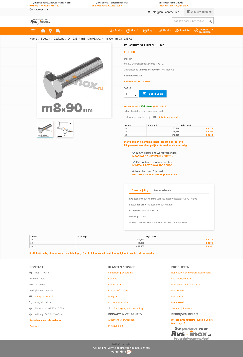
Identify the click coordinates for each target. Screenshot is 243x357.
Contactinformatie (118, 290)
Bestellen (152, 94)
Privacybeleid (115, 325)
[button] (34, 31)
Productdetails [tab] (162, 190)
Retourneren (115, 284)
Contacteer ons (39, 9)
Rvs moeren (177, 296)
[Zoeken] (193, 20)
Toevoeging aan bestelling (128, 308)
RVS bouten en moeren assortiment (191, 272)
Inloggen (113, 296)
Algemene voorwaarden (121, 319)
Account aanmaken (118, 302)
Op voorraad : (132, 106)
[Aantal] (129, 93)
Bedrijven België (184, 314)
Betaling (112, 278)
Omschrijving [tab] (139, 190)
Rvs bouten (177, 290)
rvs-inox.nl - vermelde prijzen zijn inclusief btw (121, 348)
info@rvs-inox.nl (44, 296)
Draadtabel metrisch (182, 278)
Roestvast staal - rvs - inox (185, 284)
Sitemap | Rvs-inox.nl (183, 308)
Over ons (34, 326)
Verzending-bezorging (120, 272)
